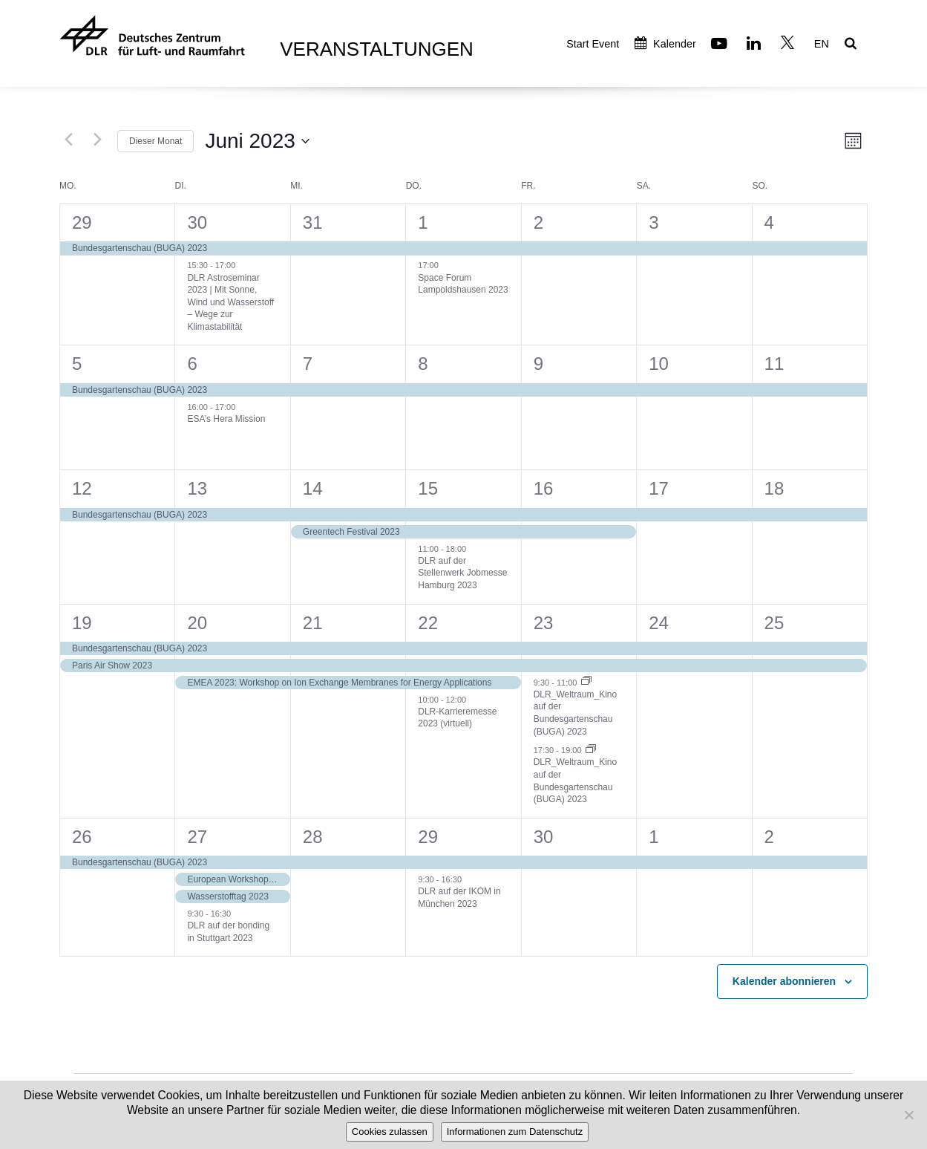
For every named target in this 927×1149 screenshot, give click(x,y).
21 (313, 623)
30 (197, 222)
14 (313, 488)
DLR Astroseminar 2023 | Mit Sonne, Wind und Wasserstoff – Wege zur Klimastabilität (230, 302)
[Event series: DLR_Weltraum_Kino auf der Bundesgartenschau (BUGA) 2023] (586, 681)
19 (82, 623)
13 (197, 488)
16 (544, 488)
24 (659, 623)
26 (82, 837)
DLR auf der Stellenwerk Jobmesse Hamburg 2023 (462, 573)
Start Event (592, 44)
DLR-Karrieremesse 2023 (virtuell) (457, 717)
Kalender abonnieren (784, 981)
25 (774, 623)
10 (659, 364)
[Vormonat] (68, 139)
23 (544, 623)
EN (821, 44)
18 (774, 488)
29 (82, 222)
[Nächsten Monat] (97, 139)
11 (774, 364)
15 (428, 488)
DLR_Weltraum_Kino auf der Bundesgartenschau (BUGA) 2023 (576, 713)
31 (313, 222)
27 (197, 837)
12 (82, 488)
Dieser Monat (155, 141)
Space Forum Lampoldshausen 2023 (463, 284)
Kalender (665, 44)
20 (197, 623)
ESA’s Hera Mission (226, 419)
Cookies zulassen (390, 1131)
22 (428, 623)
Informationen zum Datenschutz (515, 1131)
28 (313, 837)
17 (659, 488)
